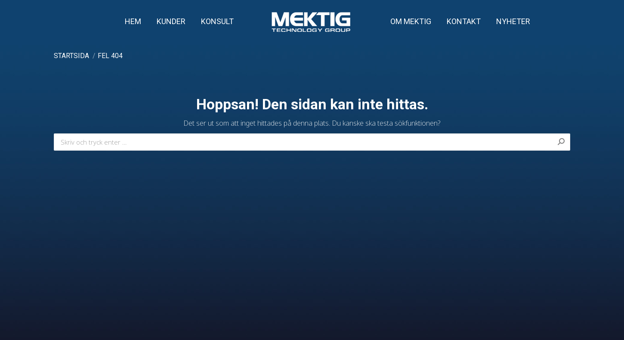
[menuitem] (133, 21)
